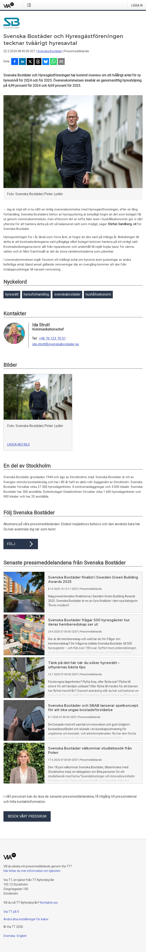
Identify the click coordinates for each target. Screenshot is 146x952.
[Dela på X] (30, 62)
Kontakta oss (49, 902)
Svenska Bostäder (49, 51)
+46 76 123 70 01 (52, 338)
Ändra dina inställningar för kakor (26, 919)
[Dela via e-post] (61, 62)
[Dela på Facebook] (14, 62)
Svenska (9, 936)
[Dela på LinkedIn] (22, 62)
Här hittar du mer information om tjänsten (31, 871)
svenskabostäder (67, 294)
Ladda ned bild (18, 444)
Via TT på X (11, 911)
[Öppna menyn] (30, 5)
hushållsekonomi (98, 294)
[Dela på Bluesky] (45, 62)
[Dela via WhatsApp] (53, 62)
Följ (21, 544)
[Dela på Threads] (38, 62)
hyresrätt (12, 294)
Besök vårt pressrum (27, 816)
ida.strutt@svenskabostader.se (55, 344)
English (22, 936)
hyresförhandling (36, 294)
